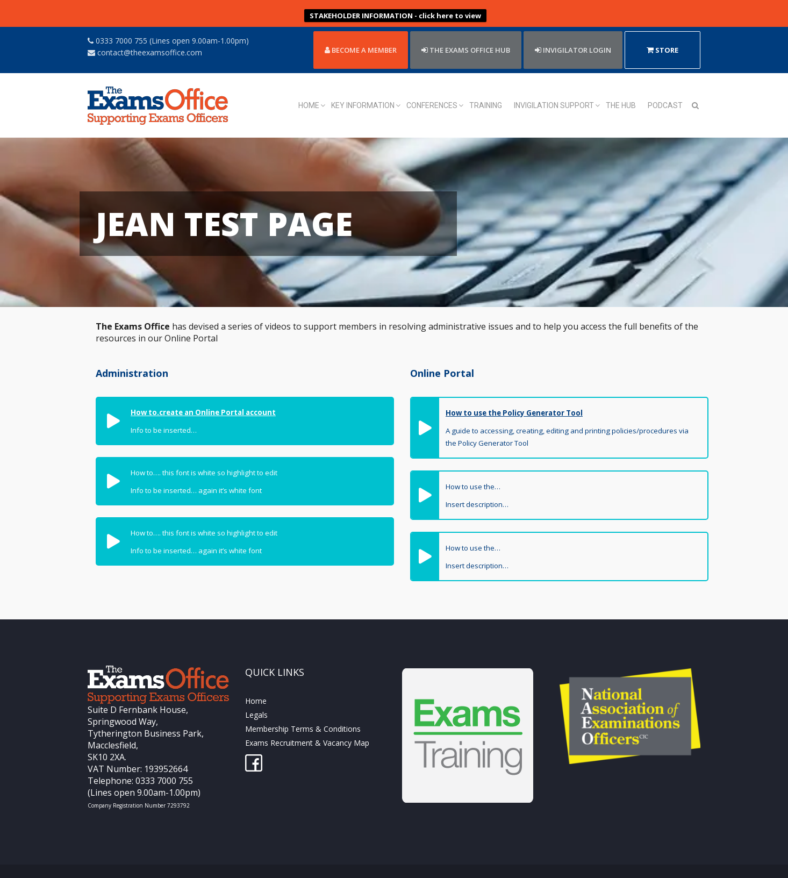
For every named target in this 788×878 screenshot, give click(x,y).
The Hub (621, 88)
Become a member (361, 33)
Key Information (363, 88)
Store (662, 33)
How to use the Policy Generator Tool (514, 396)
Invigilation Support (554, 88)
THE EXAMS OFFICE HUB (465, 33)
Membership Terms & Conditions (303, 712)
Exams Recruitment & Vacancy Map (307, 726)
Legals (256, 698)
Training (485, 88)
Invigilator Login (573, 33)
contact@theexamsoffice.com (145, 36)
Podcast (665, 88)
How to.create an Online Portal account (203, 396)
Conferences (431, 88)
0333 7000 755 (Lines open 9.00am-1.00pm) (168, 24)
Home (308, 88)
